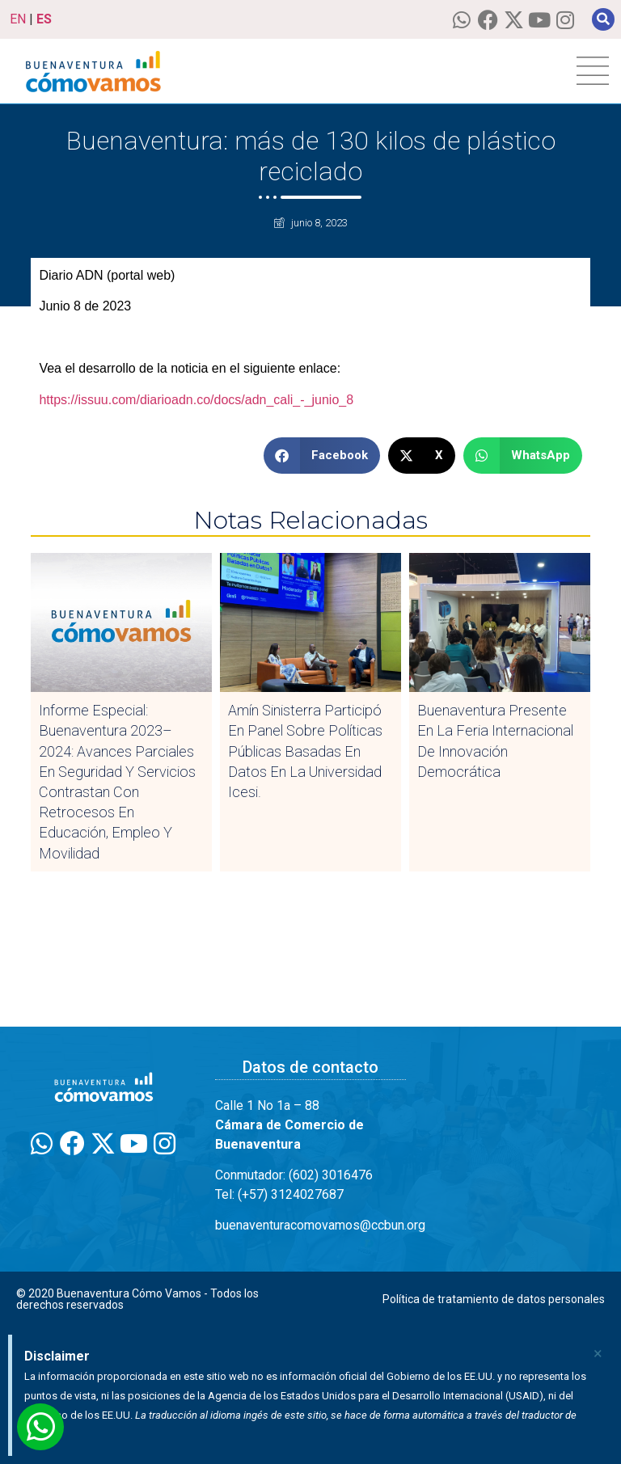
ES (44, 19)
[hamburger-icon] (592, 71)
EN (18, 19)
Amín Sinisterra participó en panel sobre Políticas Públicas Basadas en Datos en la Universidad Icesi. (305, 751)
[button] (603, 19)
